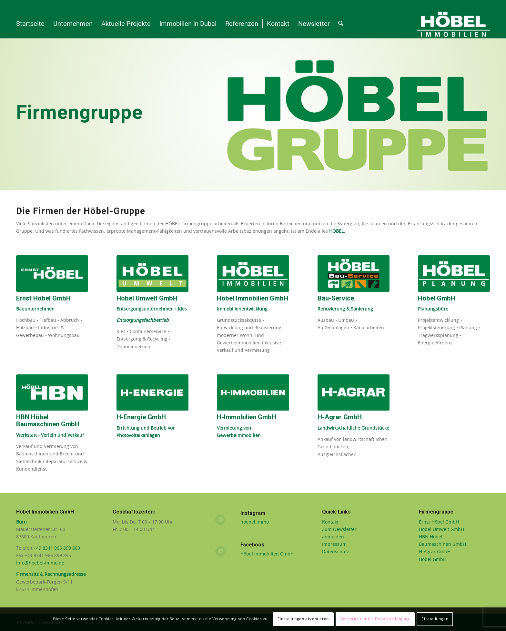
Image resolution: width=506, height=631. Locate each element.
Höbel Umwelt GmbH (441, 529)
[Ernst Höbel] (52, 273)
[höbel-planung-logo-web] (454, 273)
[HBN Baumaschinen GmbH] (52, 392)
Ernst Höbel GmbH (439, 522)
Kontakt (330, 522)
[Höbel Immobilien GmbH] (253, 273)
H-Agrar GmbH (434, 552)
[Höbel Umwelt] (152, 273)
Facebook (252, 545)
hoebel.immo (254, 522)
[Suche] (341, 23)
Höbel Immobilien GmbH (267, 554)
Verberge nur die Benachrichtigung (375, 619)
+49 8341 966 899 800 (57, 548)
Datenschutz (335, 552)
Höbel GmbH (432, 559)
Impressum (334, 544)
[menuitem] (30, 23)
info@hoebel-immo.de (40, 563)
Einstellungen (434, 619)
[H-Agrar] (354, 392)
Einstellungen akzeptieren (303, 619)
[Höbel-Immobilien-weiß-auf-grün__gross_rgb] (453, 23)
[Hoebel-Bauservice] (354, 273)
